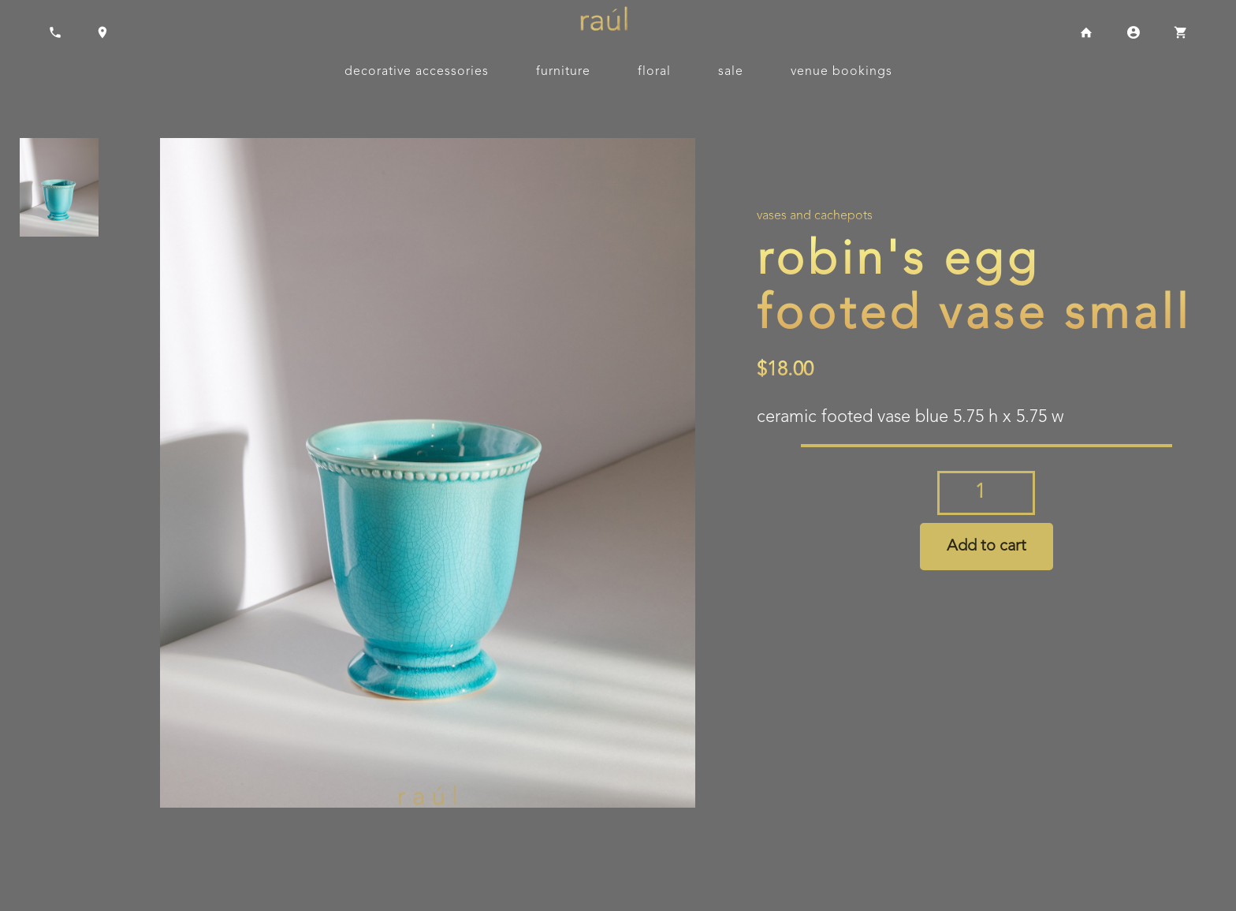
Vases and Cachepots (815, 216)
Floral (654, 71)
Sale (730, 71)
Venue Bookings (841, 71)
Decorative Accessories (416, 71)
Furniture (563, 71)
